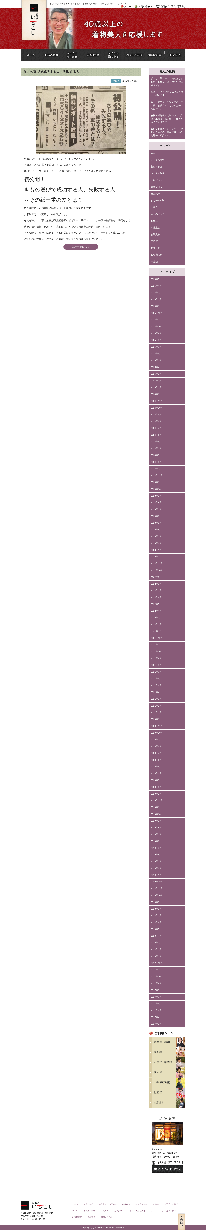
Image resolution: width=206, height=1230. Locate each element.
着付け (154, 153)
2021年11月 (157, 644)
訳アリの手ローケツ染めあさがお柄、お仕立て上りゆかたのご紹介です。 (167, 82)
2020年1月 (156, 794)
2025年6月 (156, 353)
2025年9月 (156, 333)
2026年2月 (156, 299)
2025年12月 (157, 313)
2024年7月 (156, 428)
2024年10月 (157, 408)
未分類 (154, 261)
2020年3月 (156, 780)
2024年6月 (156, 435)
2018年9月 (156, 902)
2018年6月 (156, 922)
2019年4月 (156, 854)
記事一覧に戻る (80, 246)
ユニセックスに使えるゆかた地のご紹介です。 (167, 94)
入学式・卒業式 (171, 1204)
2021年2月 (156, 706)
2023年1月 (156, 550)
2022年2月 (156, 624)
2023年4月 (156, 529)
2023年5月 (156, 523)
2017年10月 (157, 976)
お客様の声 (156, 254)
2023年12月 (157, 475)
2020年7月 (156, 753)
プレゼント (156, 180)
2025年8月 (156, 340)
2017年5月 (156, 1010)
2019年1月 (156, 875)
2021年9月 (156, 658)
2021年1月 (156, 712)
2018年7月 (156, 915)
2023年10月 (157, 489)
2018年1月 (156, 956)
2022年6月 (156, 597)
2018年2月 (156, 949)
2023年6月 (156, 516)
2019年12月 (157, 800)
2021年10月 (157, 651)
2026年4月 (156, 286)
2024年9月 (156, 414)
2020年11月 (157, 726)
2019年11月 (157, 807)
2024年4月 (156, 448)
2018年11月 (157, 888)
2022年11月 (157, 563)
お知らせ (155, 248)
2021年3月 (156, 699)
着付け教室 (156, 166)
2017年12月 (157, 963)
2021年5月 (156, 685)
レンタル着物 (158, 160)
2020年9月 (156, 739)
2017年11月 (157, 970)
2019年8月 (156, 827)
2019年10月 (157, 814)
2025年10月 (157, 326)
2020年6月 (156, 760)
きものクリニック (160, 214)
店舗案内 (126, 1204)
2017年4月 (156, 1017)
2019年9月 (156, 821)
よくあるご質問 (169, 1210)
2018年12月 (157, 882)
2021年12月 (157, 638)
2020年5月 (156, 766)
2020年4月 (156, 773)
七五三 (106, 1210)
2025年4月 (156, 367)
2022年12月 (157, 556)
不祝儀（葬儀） (90, 1210)
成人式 (75, 1210)
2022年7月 (156, 590)
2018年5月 (156, 929)
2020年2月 (156, 787)
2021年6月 (156, 678)
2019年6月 (156, 841)
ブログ (154, 241)
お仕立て (155, 221)
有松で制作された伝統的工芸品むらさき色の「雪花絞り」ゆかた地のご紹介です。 (167, 132)
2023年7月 (156, 509)
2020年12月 (157, 719)
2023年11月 (157, 482)
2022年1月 (156, 631)
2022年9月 (156, 577)
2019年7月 (156, 834)
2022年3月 (156, 617)
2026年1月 (156, 306)
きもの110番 (157, 200)
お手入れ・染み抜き (136, 1210)
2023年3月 (156, 536)
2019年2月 (156, 868)
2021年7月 (156, 672)
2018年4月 (156, 936)
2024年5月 (156, 441)
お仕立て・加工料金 (108, 1204)
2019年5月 (156, 848)
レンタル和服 (158, 173)
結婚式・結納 (141, 1204)
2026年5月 (156, 279)
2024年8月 (156, 421)
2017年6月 (156, 1003)
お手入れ (155, 234)
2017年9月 (156, 983)
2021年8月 (156, 665)
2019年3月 (156, 861)
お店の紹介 (88, 1204)
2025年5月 (156, 360)
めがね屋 (155, 194)
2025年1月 (156, 387)
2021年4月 (156, 692)
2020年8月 (156, 746)
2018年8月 (156, 909)
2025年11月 (157, 319)
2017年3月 (156, 1024)
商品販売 (91, 1217)
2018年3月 (156, 942)
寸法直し (155, 227)
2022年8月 (156, 584)
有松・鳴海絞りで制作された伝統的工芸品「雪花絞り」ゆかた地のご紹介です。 (167, 118)
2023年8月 (156, 502)
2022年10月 (157, 570)
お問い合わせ (107, 1217)
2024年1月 (156, 469)
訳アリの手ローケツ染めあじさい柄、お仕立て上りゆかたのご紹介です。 (167, 105)
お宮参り (118, 1210)
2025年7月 (156, 347)
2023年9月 (156, 496)
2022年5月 (156, 604)
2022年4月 (156, 611)
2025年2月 (156, 381)
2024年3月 (156, 455)
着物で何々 (156, 187)
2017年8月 (156, 990)
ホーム (75, 1204)
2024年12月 (157, 394)
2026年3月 (156, 292)
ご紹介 (154, 207)
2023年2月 (156, 543)
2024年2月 (156, 462)
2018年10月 (157, 895)
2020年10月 (157, 733)
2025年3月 (156, 374)
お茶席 (156, 1204)
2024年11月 (157, 401)
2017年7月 (156, 997)
